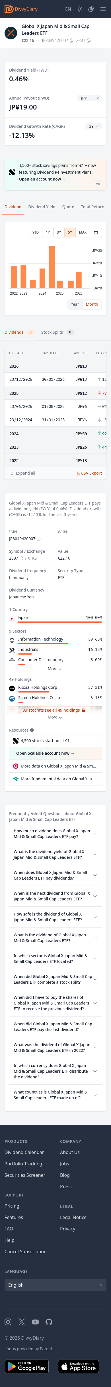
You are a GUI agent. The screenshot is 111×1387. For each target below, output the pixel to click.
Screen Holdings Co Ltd (39, 697)
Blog (65, 1175)
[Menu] (103, 9)
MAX (83, 232)
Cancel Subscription (26, 1251)
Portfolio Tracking (23, 1164)
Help (10, 1240)
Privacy (67, 1229)
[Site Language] (68, 9)
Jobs (64, 1164)
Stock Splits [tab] (57, 332)
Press (65, 1186)
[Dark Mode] (80, 9)
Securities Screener (25, 1175)
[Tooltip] (31, 730)
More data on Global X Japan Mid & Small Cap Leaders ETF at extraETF (59, 766)
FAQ (9, 1229)
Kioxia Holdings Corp (37, 687)
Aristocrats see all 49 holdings (54, 710)
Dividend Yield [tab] (41, 206)
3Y (59, 232)
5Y (70, 232)
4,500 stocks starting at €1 (45, 740)
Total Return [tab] (92, 206)
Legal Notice (73, 1217)
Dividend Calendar (24, 1152)
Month (92, 304)
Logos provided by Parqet (28, 1348)
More (55, 669)
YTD (35, 232)
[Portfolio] (91, 9)
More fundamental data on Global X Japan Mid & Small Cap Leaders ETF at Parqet (59, 778)
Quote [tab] (68, 206)
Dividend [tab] (13, 206)
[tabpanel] (55, 269)
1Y (48, 232)
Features (14, 1217)
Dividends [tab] (19, 332)
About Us (70, 1152)
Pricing (12, 1206)
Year (75, 304)
